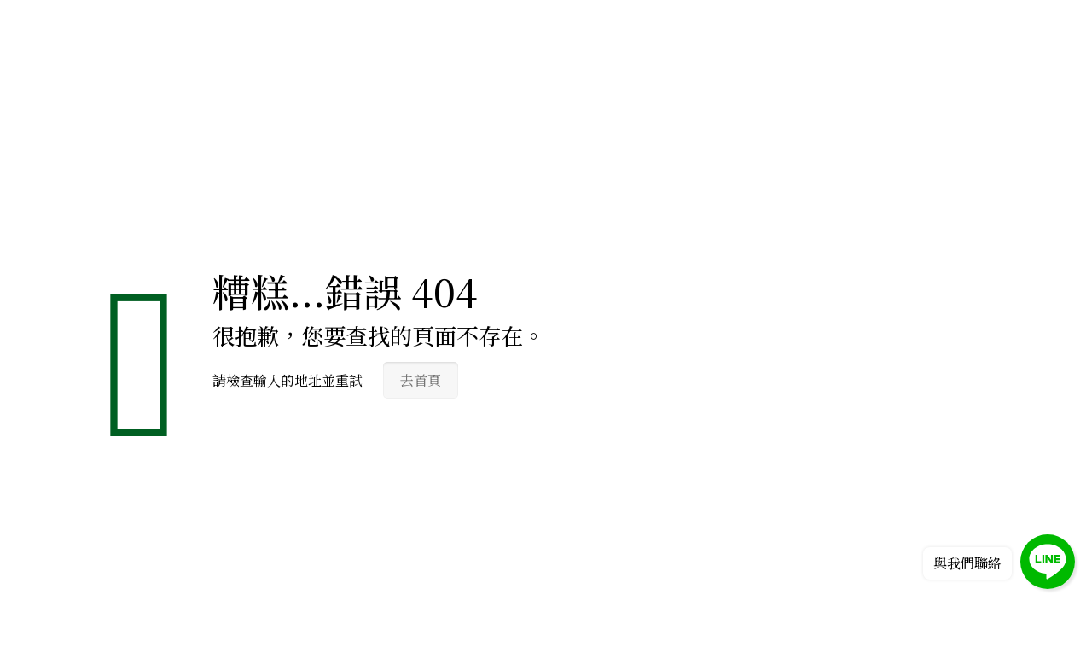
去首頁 (420, 380)
